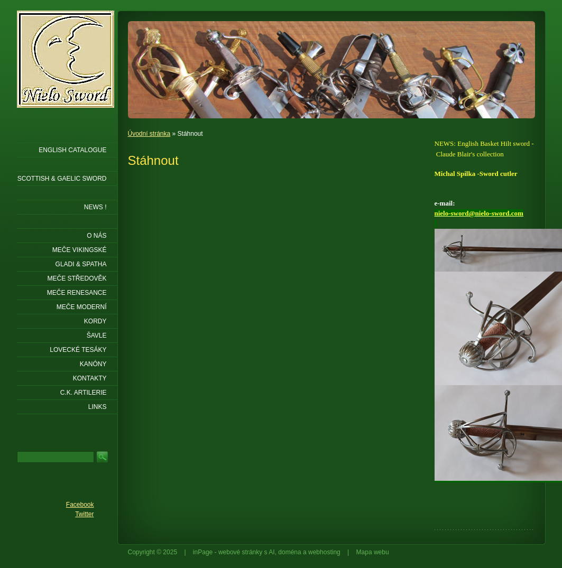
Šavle (97, 335)
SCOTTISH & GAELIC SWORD (62, 178)
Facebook (80, 504)
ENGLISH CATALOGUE (72, 150)
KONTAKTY (90, 378)
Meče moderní (82, 307)
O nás (96, 235)
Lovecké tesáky (78, 349)
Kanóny (93, 364)
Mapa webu (372, 552)
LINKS (97, 407)
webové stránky (240, 552)
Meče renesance (77, 292)
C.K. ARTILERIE (83, 392)
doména (289, 552)
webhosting (324, 552)
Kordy (95, 321)
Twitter (84, 514)
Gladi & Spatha (81, 264)
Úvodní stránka (149, 133)
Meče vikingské (79, 250)
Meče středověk (76, 278)
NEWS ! (95, 207)
